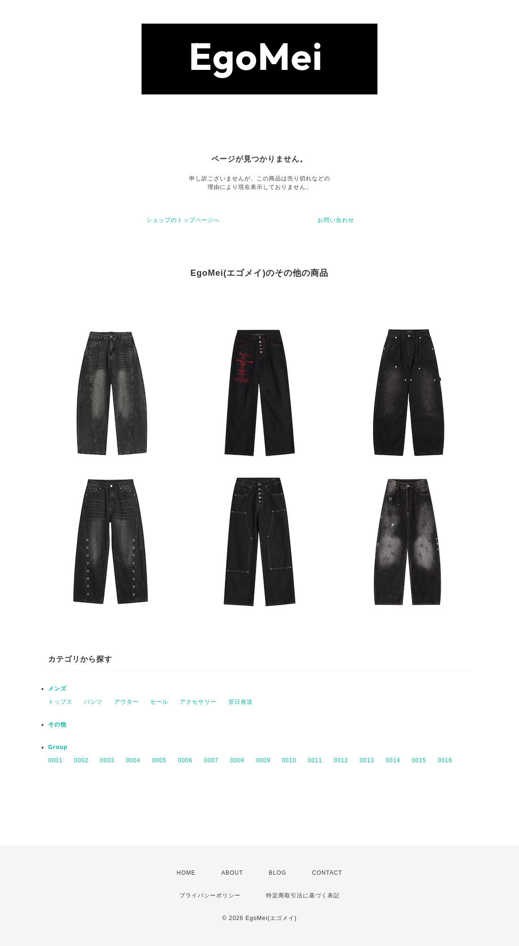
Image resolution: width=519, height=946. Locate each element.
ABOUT (232, 872)
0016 (445, 760)
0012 (341, 760)
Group (57, 747)
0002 (81, 760)
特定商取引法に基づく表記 (303, 895)
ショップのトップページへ (183, 220)
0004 (133, 760)
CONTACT (327, 872)
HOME (186, 872)
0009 (263, 760)
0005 (159, 760)
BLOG (277, 872)
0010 (289, 760)
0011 (315, 760)
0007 (211, 760)
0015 (419, 760)
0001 (55, 760)
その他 (57, 724)
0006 (185, 760)
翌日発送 (240, 702)
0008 (237, 760)
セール (159, 702)
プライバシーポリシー (210, 895)
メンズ (57, 688)
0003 (107, 760)
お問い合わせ (336, 220)
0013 (367, 760)
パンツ (93, 702)
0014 (393, 760)
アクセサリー (198, 702)
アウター (126, 702)
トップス (60, 702)
